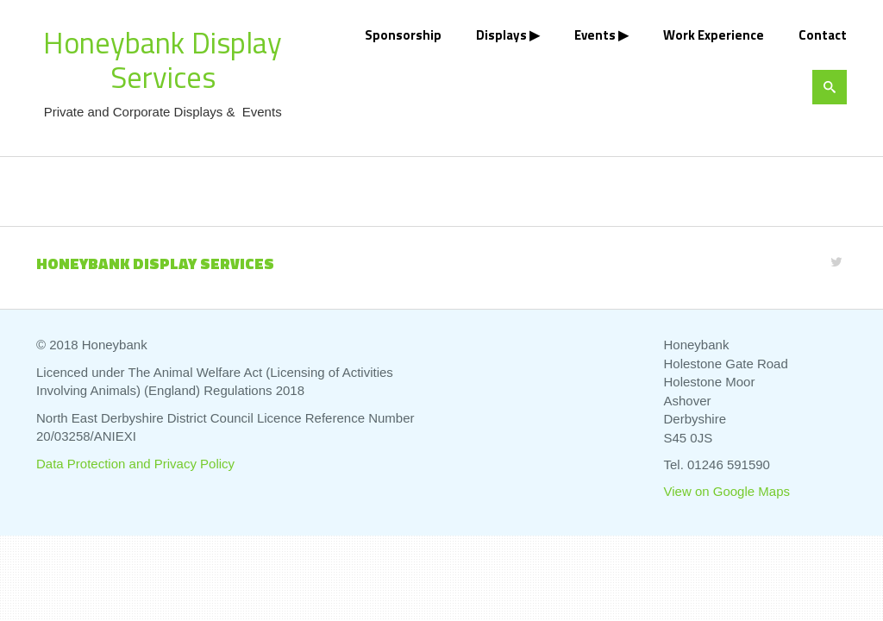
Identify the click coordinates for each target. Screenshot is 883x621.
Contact (822, 35)
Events (595, 35)
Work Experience (713, 35)
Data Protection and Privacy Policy (135, 463)
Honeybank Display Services (162, 59)
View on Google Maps (727, 491)
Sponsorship (403, 35)
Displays (501, 35)
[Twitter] (836, 261)
